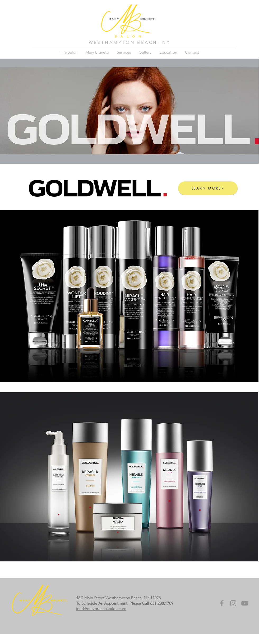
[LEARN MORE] (208, 188)
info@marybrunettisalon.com (101, 608)
